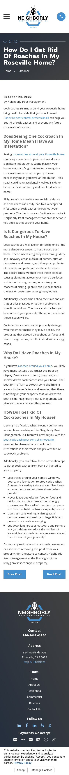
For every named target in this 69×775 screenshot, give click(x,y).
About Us (34, 684)
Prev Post (15, 574)
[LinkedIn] (34, 725)
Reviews (34, 703)
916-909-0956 (34, 635)
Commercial (34, 697)
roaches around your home (35, 366)
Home (34, 678)
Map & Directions (34, 662)
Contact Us (34, 709)
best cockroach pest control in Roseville (28, 439)
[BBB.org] (50, 725)
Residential (34, 690)
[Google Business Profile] (19, 725)
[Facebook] (27, 725)
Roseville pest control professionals (26, 118)
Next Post (54, 574)
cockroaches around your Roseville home (38, 154)
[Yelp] (42, 725)
